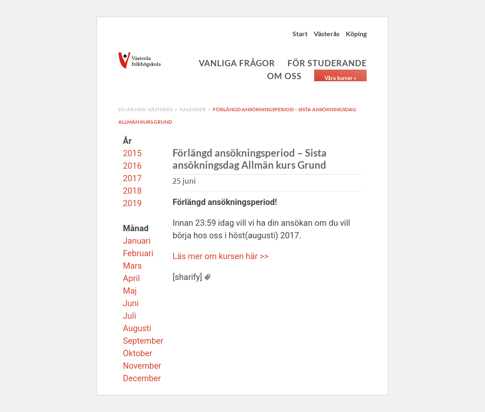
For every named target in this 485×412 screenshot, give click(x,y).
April (131, 278)
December (142, 378)
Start (300, 33)
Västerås (327, 33)
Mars (132, 266)
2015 (132, 153)
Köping (356, 33)
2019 (132, 203)
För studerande (327, 63)
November (142, 366)
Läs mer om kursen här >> (220, 256)
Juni (131, 303)
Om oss (284, 76)
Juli (129, 316)
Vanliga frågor (237, 63)
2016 (132, 166)
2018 (132, 191)
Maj (130, 291)
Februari (138, 253)
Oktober (137, 353)
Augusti (137, 328)
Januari (137, 241)
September (143, 341)
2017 (132, 178)
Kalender (193, 109)
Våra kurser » (340, 78)
